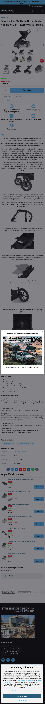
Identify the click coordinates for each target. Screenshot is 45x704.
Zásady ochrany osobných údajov (22, 691)
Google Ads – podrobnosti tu (24, 680)
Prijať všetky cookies (22, 696)
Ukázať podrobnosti (22, 700)
